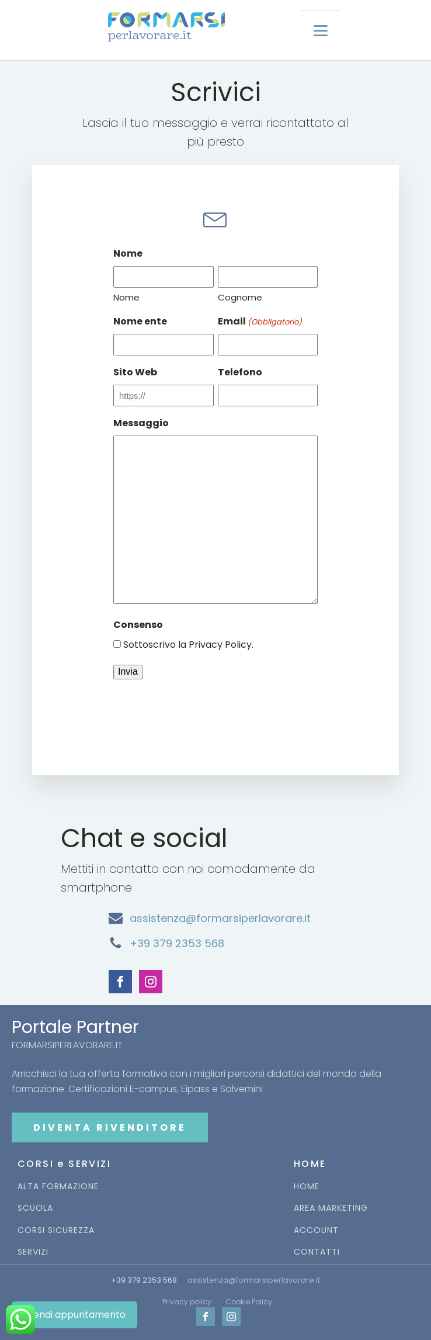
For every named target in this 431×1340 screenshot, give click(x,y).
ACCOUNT (316, 1230)
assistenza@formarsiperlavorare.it (220, 918)
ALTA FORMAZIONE (58, 1186)
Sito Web (135, 372)
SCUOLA (35, 1208)
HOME (306, 1186)
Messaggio (141, 423)
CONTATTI (317, 1252)
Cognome (240, 297)
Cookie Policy (248, 1302)
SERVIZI (33, 1252)
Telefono (240, 372)
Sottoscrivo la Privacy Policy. (188, 644)
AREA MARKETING (331, 1208)
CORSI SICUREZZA (56, 1230)
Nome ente (140, 321)
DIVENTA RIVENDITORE (109, 1127)
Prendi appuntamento (74, 1314)
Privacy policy (186, 1302)
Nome (126, 297)
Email (260, 322)
